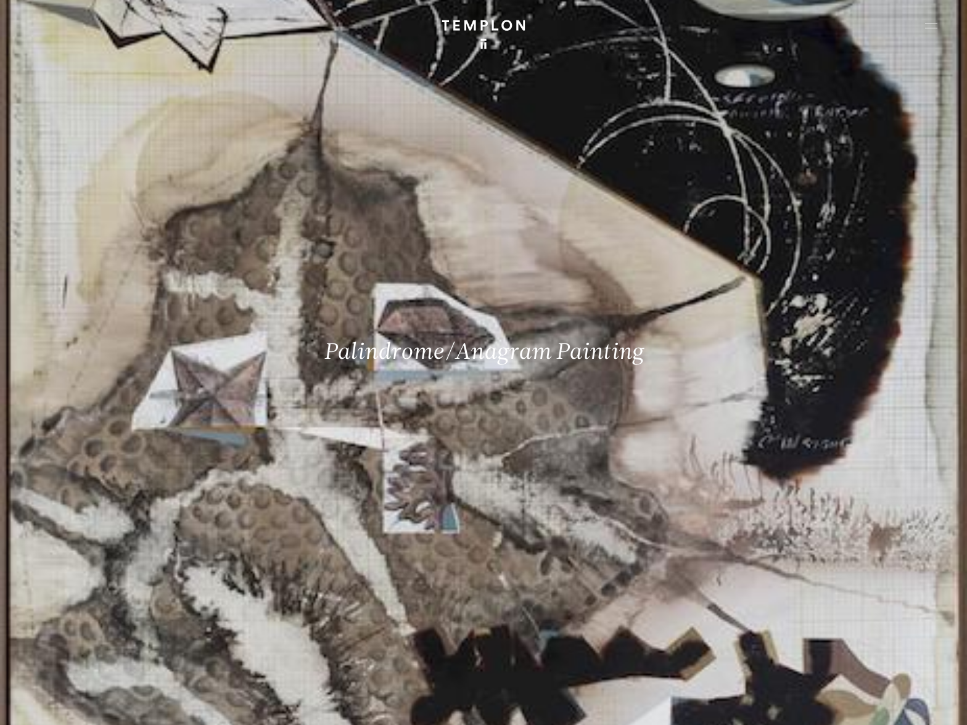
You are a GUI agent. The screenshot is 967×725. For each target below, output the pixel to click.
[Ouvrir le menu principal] (931, 25)
